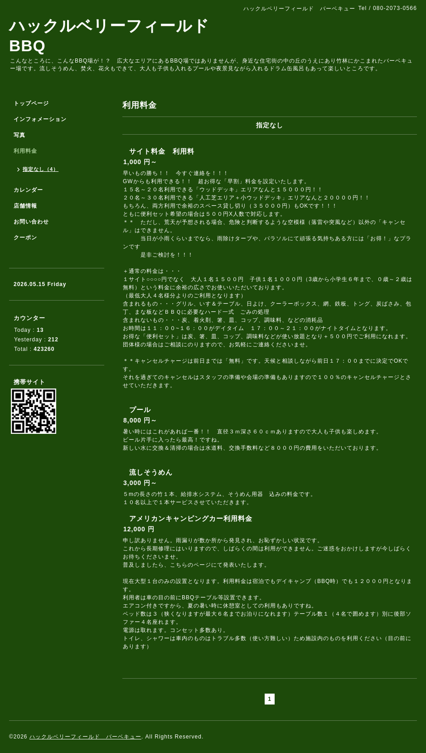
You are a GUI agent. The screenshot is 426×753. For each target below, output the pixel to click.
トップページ (31, 103)
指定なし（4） (40, 169)
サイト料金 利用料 (161, 151)
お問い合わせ (31, 222)
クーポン (25, 237)
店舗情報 (25, 206)
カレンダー (28, 190)
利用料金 (25, 151)
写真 (19, 135)
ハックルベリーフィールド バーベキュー (85, 737)
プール (140, 409)
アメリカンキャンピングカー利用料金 (190, 518)
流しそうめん (151, 472)
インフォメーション (40, 119)
